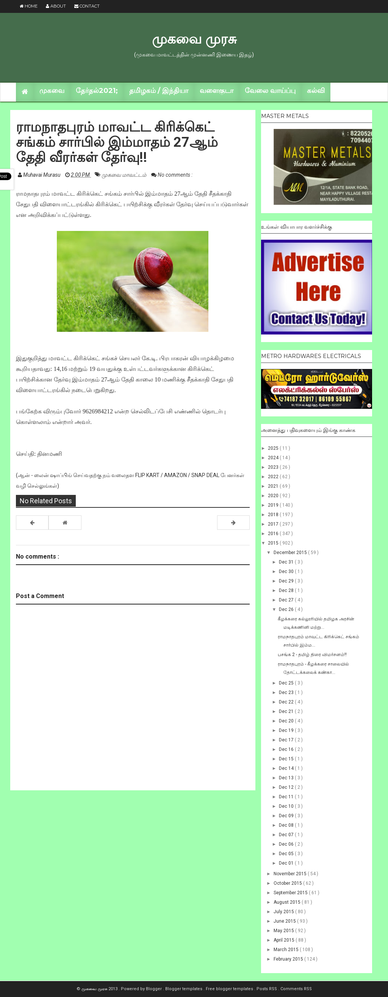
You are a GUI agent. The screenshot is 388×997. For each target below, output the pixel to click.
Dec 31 (287, 562)
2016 (274, 533)
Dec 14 (287, 768)
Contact (87, 6)
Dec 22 (287, 702)
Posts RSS (267, 988)
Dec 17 (287, 740)
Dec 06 (287, 844)
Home (29, 6)
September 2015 (291, 892)
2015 (274, 543)
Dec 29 (287, 581)
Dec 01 (287, 863)
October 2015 (288, 883)
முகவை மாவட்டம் (124, 175)
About (56, 6)
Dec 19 (287, 730)
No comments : (175, 175)
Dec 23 (287, 692)
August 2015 (288, 902)
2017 (274, 524)
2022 (274, 476)
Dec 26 (287, 609)
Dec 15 (287, 758)
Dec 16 (287, 749)
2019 (274, 505)
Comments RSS (296, 988)
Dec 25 (287, 683)
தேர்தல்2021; (97, 90)
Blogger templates (184, 988)
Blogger (154, 988)
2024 (274, 457)
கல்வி (316, 90)
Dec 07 (287, 834)
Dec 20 (287, 721)
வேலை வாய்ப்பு (270, 90)
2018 (274, 514)
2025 (274, 448)
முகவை (51, 90)
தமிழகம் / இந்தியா (158, 90)
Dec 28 (287, 590)
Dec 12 (287, 787)
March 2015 (287, 949)
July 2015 (284, 911)
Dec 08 (287, 825)
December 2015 (291, 552)
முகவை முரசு (194, 38)
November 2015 (291, 873)
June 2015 (285, 921)
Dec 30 (287, 571)
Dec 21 (287, 711)
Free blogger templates (230, 988)
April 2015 (285, 940)
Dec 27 (287, 600)
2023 (274, 467)
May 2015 (284, 930)
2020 (274, 495)
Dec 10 (287, 806)
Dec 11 (287, 796)
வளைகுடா (216, 90)
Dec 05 (287, 853)
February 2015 (289, 959)
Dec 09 (287, 815)
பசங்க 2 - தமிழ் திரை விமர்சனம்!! (312, 654)
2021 (274, 486)
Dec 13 (287, 777)
